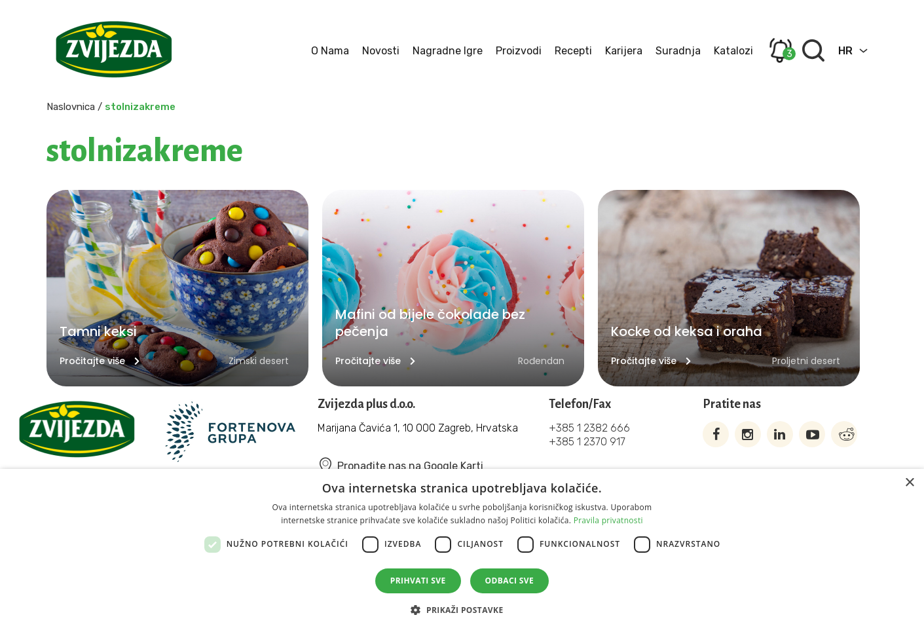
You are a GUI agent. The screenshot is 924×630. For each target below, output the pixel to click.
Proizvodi (519, 51)
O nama (330, 51)
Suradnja (678, 51)
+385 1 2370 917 (587, 441)
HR (845, 51)
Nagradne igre (448, 51)
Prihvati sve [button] (418, 580)
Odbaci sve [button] (509, 580)
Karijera (623, 51)
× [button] (909, 483)
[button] (461, 608)
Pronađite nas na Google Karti (400, 466)
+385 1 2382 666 (589, 428)
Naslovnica (70, 107)
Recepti (573, 51)
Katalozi (733, 51)
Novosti (380, 51)
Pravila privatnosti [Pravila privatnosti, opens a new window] (608, 520)
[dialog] (462, 549)
